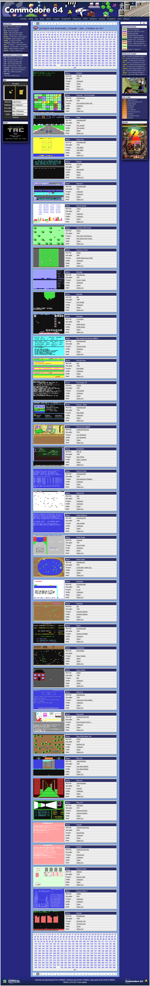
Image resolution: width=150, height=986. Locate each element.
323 (73, 63)
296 (54, 60)
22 (87, 32)
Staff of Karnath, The (133, 112)
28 (104, 32)
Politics (79, 385)
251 (50, 56)
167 (65, 46)
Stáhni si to (80, 89)
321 (65, 63)
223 (110, 51)
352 (99, 65)
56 (101, 34)
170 (76, 46)
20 (81, 32)
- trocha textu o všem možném (15, 37)
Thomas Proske (81, 346)
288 (106, 58)
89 (112, 37)
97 (53, 39)
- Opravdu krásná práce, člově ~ (134, 64)
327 (88, 63)
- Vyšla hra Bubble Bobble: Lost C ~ (135, 70)
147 (73, 44)
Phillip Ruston (81, 324)
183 (43, 49)
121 (58, 42)
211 (65, 51)
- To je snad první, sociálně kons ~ (134, 66)
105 (80, 39)
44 (67, 34)
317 (50, 63)
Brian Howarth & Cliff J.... (84, 722)
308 (99, 60)
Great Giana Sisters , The (134, 102)
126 (76, 42)
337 (43, 65)
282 (84, 58)
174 (91, 46)
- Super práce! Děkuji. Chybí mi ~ (134, 74)
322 (69, 63)
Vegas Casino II (131, 100)
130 (91, 42)
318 (54, 63)
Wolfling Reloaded (132, 33)
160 (39, 46)
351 (95, 65)
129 (88, 42)
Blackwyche (130, 106)
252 (54, 56)
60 (112, 34)
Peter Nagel (80, 368)
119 (50, 42)
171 (80, 46)
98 (56, 39)
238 (84, 53)
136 (114, 42)
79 (84, 37)
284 (91, 58)
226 (39, 53)
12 (58, 32)
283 (88, 58)
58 (107, 34)
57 (104, 34)
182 (39, 49)
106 (84, 39)
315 (43, 63)
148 (76, 44)
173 (88, 46)
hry (36, 18)
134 (106, 42)
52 (89, 34)
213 (73, 51)
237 (80, 53)
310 (106, 60)
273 (50, 58)
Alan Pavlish (80, 457)
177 (103, 46)
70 (58, 37)
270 (39, 58)
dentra (48, 18)
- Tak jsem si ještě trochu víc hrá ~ (134, 58)
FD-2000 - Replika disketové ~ (136, 37)
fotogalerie (111, 18)
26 (98, 32)
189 (65, 49)
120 (54, 42)
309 (103, 60)
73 (67, 37)
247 (36, 56)
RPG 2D (79, 452)
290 (114, 58)
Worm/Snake (80, 651)
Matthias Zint (81, 744)
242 (99, 53)
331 (103, 63)
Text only (79, 76)
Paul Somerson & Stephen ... (85, 479)
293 (43, 60)
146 (69, 44)
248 (39, 56)
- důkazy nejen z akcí (13, 43)
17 (73, 32)
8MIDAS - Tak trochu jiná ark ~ (136, 41)
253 (58, 56)
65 (44, 37)
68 (52, 37)
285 (95, 58)
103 (73, 39)
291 (36, 60)
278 (69, 58)
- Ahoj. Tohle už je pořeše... (13, 72)
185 (50, 49)
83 (95, 37)
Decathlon (130, 114)
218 (91, 51)
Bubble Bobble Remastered (135, 35)
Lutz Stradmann (81, 435)
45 (69, 34)
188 (62, 49)
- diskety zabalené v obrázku (14, 48)
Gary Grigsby (80, 302)
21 (84, 32)
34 (38, 34)
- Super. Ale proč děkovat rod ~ (134, 68)
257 (73, 56)
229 (50, 53)
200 (106, 49)
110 (99, 39)
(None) (79, 84)
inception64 (66, 18)
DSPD (85, 18)
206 (47, 51)
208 (54, 51)
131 (95, 42)
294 (47, 60)
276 (62, 58)
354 (106, 65)
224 (114, 51)
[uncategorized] (81, 120)
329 (95, 63)
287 (103, 58)
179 (110, 46)
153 (95, 44)
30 (110, 32)
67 (49, 37)
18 (76, 32)
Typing (79, 209)
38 (49, 34)
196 (91, 49)
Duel (78, 496)
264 (99, 56)
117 (43, 42)
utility (31, 18)
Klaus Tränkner (81, 656)
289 (110, 58)
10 (53, 32)
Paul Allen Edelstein (82, 766)
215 (80, 51)
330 (99, 63)
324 (76, 63)
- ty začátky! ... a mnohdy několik (15, 45)
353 (103, 65)
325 (80, 63)
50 (84, 34)
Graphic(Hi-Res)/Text (83, 430)
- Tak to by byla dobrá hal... (13, 64)
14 (64, 32)
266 (106, 56)
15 (67, 32)
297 (58, 60)
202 (114, 49)
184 (47, 49)
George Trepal (81, 545)
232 (62, 53)
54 (95, 34)
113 (110, 39)
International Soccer (133, 116)
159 (36, 46)
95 (47, 39)
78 (81, 37)
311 (110, 60)
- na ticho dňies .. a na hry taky (16, 46)
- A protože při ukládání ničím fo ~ (134, 56)
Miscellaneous (81, 98)
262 (91, 56)
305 (88, 60)
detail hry (16, 117)
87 (107, 37)
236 (76, 53)
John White (80, 147)
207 (50, 51)
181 (36, 49)
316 (47, 63)
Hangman (79, 540)
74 (69, 37)
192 (76, 49)
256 (69, 56)
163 (50, 46)
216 (84, 51)
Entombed (130, 108)
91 (36, 39)
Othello (79, 894)
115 (36, 42)
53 (92, 34)
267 (110, 56)
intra (119, 18)
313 (36, 63)
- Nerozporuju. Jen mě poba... (14, 58)
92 (39, 39)
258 (76, 56)
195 (88, 49)
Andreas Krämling (82, 811)
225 (36, 53)
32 (115, 32)
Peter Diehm (80, 413)
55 (98, 34)
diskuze (126, 18)
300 (69, 60)
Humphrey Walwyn (82, 612)
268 (114, 56)
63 (38, 37)
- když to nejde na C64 (14, 39)
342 (62, 65)
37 (47, 34)
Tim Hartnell (80, 391)
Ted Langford (80, 125)
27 (101, 32)
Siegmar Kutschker (82, 634)
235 (73, 53)
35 (41, 34)
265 (103, 56)
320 (62, 63)
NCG (78, 678)
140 (47, 44)
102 (69, 39)
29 (107, 32)
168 (69, 46)
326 (84, 63)
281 (80, 58)
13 (61, 32)
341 (58, 65)
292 (39, 60)
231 (58, 53)
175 (95, 46)
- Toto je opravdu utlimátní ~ (134, 72)
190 (69, 49)
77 (78, 37)
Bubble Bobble (131, 104)
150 (84, 44)
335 (36, 65)
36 (44, 34)
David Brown (80, 833)
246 (114, 53)
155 (103, 44)
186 (54, 49)
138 (39, 44)
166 (62, 46)
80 (87, 37)
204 (39, 51)
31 (113, 32)
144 (62, 44)
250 (47, 56)
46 (72, 34)
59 (109, 34)
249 (43, 56)
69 (55, 37)
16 (70, 32)
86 (104, 37)
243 (103, 53)
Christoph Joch (81, 921)
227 (43, 53)
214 (76, 51)
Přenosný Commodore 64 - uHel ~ (136, 46)
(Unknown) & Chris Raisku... (85, 700)
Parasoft (79, 788)
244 (106, 53)
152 (91, 44)
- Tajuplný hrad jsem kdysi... (13, 62)
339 (50, 65)
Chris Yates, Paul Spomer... (84, 236)
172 (84, 46)
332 (106, 63)
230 (54, 53)
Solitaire (79, 872)
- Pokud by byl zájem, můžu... (15, 68)
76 (75, 37)
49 (81, 34)
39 (52, 34)
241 (95, 53)
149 (80, 44)
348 (84, 65)
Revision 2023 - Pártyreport (135, 39)
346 (76, 65)
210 (62, 51)
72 (64, 37)
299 (65, 60)
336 (39, 65)
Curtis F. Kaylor (81, 280)
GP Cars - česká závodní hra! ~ (136, 43)
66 (47, 37)
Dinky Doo (130, 118)
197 (95, 49)
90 (115, 37)
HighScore (77, 18)
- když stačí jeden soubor (13, 33)
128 (84, 42)
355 (110, 65)
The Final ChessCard (133, 29)
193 (80, 49)
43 (64, 34)
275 (58, 58)
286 (99, 58)
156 (106, 44)
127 (80, 42)
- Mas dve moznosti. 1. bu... (13, 60)
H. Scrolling (80, 319)
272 (47, 58)
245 (110, 53)
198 (99, 49)
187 (58, 49)
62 (35, 37)
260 (84, 56)
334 (114, 63)
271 (43, 58)
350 (91, 65)
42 (61, 34)
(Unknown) (80, 81)
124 (69, 42)
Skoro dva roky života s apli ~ (136, 31)
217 (88, 51)
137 (36, 44)
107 (88, 39)
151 (88, 44)
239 (88, 53)
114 (114, 39)
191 (73, 49)
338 (47, 65)
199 (103, 49)
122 (62, 42)
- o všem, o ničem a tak (13, 50)
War (78, 297)
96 (50, 39)
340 (54, 65)
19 (78, 32)
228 (47, 53)
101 (65, 39)
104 (76, 39)
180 (114, 46)
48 (78, 34)
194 (84, 49)
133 (103, 42)
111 (102, 39)
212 (69, 51)
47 (75, 34)
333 (110, 63)
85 (101, 37)
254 (62, 56)
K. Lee (78, 590)
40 (55, 34)
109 (95, 39)
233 (65, 53)
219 (95, 51)
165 (58, 46)
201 (110, 49)
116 (39, 42)
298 (62, 60)
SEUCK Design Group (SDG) (85, 258)
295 (50, 60)
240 (91, 53)
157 (110, 44)
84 (98, 37)
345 (73, 65)
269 (36, 58)
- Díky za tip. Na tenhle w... (15, 70)
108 (91, 39)
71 (61, 37)
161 (43, 46)
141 (50, 44)
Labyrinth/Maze (81, 761)
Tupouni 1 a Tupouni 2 (134, 49)
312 (114, 60)
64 (41, 37)
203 (36, 51)
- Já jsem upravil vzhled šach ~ (134, 60)
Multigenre (80, 805)
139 (43, 44)
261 (88, 56)
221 (103, 51)
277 (65, 58)
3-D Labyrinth (131, 110)
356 (114, 65)
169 (73, 46)
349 (88, 65)
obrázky (102, 18)
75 (72, 37)
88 (109, 37)
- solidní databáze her (11, 29)
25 (95, 32)
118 (47, 42)
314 (39, 63)
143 (58, 44)
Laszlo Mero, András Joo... (84, 567)
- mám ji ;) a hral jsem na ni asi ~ (134, 62)
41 (58, 34)
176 (99, 46)
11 (56, 32)
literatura (93, 18)
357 (75, 67)
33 (35, 34)
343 (65, 65)
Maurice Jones (81, 877)
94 (44, 39)
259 (80, 56)
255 (65, 56)
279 (73, 58)
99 (59, 39)
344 (69, 65)
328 (91, 63)
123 (65, 42)
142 (54, 44)
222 (106, 51)
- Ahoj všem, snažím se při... (12, 76)
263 (95, 56)
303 (80, 60)
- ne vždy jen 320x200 (12, 41)
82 (92, 37)
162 (47, 46)
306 (91, 60)
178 (106, 46)
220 (99, 51)
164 (54, 46)
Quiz (78, 363)
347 (80, 65)
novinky (23, 18)
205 (43, 51)
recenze (56, 18)
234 (69, 53)
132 (99, 42)
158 (114, 44)
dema (42, 18)
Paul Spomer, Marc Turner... (85, 238)
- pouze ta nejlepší (11, 31)
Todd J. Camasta (82, 459)
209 (58, 51)
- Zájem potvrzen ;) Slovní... (13, 66)
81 (89, 37)
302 (76, 60)
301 (73, 60)
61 (115, 34)
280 (76, 58)
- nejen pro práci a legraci (13, 35)
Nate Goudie (80, 170)
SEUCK (79, 231)
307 (95, 60)
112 (106, 39)
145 (65, 44)
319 (58, 63)
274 (54, 58)
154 (99, 44)
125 (73, 42)
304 (84, 60)
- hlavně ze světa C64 (12, 27)
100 (61, 39)
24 (93, 32)
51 (87, 34)
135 (110, 42)
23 (90, 32)
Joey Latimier (81, 523)
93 (41, 39)
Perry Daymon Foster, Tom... (85, 103)
